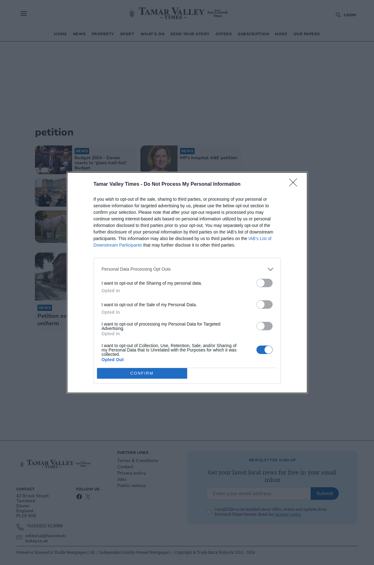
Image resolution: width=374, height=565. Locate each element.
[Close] (295, 184)
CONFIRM (142, 373)
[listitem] (187, 269)
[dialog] (187, 282)
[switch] (264, 283)
